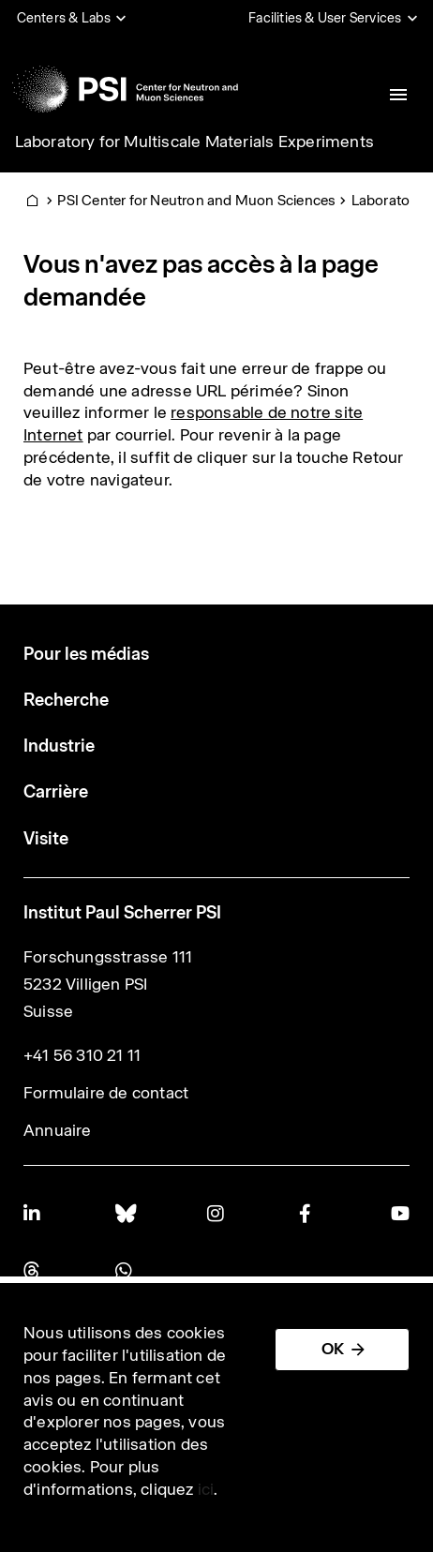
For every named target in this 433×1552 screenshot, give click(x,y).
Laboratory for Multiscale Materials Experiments (194, 141)
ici (206, 1489)
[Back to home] (125, 89)
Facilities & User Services (324, 17)
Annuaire (57, 1130)
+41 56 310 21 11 (82, 1055)
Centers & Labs (64, 17)
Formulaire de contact (105, 1092)
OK (332, 1348)
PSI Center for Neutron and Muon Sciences (196, 200)
